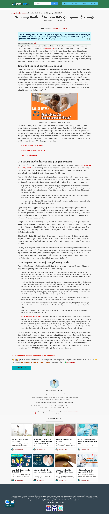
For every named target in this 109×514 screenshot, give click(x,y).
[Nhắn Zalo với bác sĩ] (12, 502)
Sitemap (95, 488)
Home (65, 3)
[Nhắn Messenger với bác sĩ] (7, 502)
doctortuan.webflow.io (69, 413)
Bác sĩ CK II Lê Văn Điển (54, 390)
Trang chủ (14, 13)
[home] (20, 4)
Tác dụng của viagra (29, 155)
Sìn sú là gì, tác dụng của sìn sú (33, 150)
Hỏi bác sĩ (9, 505)
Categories (75, 488)
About (82, 488)
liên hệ (93, 3)
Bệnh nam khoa (22, 13)
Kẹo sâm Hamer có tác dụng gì (32, 145)
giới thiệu (84, 3)
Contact (88, 488)
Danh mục (74, 3)
